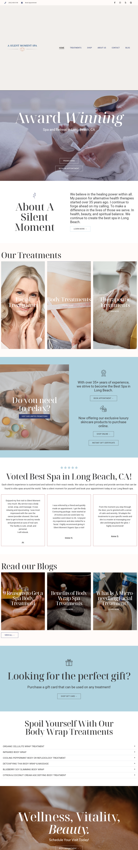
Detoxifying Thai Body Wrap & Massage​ (26, 763)
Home (61, 47)
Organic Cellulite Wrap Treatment (23, 746)
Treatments (75, 47)
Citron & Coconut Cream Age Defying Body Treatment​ (34, 775)
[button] (69, 746)
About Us (102, 47)
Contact (116, 47)
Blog (127, 47)
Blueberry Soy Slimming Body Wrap (23, 769)
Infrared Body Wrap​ (14, 752)
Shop (89, 47)
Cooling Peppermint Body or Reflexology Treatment (34, 757)
